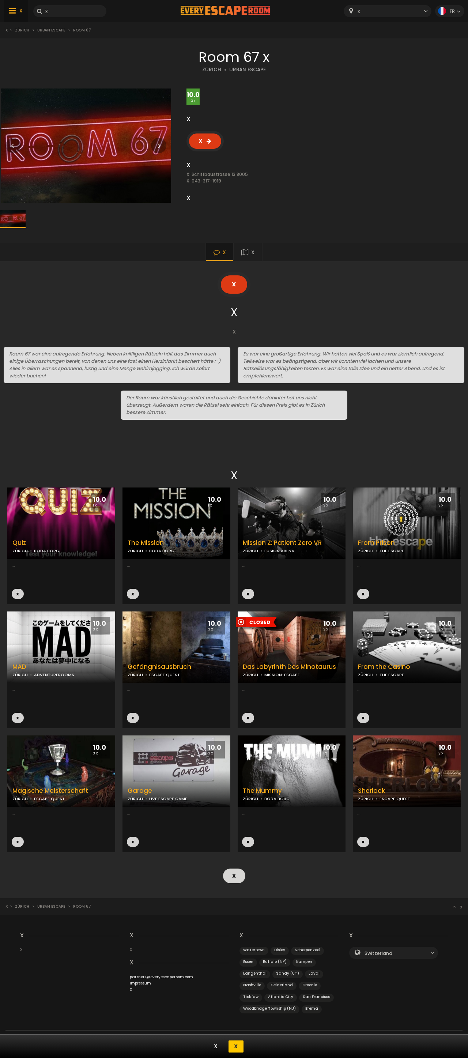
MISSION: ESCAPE (282, 675)
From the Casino (384, 667)
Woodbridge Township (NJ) (269, 1008)
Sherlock (371, 791)
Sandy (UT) (287, 973)
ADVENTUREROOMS (54, 675)
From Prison (376, 543)
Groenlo (309, 984)
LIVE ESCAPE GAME (168, 799)
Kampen (304, 961)
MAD (19, 667)
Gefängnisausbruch (159, 667)
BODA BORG (46, 551)
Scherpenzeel (307, 949)
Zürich (22, 30)
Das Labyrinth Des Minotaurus (289, 667)
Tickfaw (250, 996)
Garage (140, 791)
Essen (248, 961)
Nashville (252, 984)
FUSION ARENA (279, 551)
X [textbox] (358, 11)
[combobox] (387, 11)
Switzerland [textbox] (378, 953)
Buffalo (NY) (275, 961)
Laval (314, 973)
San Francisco (316, 996)
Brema (311, 1008)
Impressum (140, 983)
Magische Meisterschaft (50, 791)
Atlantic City (280, 996)
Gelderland (282, 984)
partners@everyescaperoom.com (161, 976)
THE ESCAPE (392, 551)
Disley (279, 949)
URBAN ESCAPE (247, 69)
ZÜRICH (211, 69)
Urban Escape (51, 30)
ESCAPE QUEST (164, 675)
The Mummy (262, 791)
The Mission (146, 543)
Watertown (254, 949)
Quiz (19, 543)
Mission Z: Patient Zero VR (282, 543)
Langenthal (255, 973)
